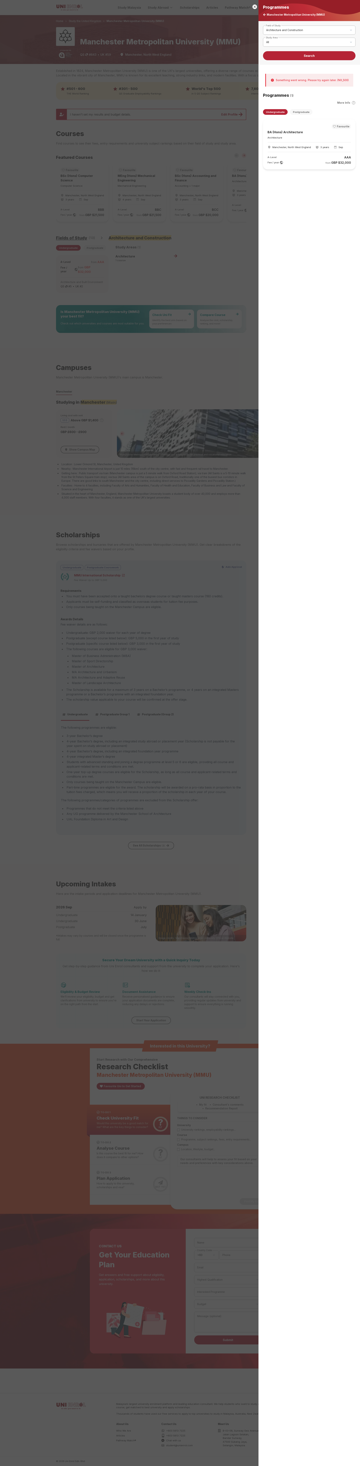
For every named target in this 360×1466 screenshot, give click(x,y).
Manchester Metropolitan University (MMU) (294, 14)
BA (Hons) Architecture (285, 132)
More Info (346, 103)
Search (309, 56)
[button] (180, 733)
